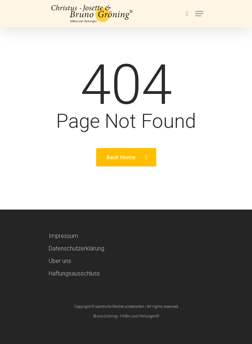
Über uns (60, 260)
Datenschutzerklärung (76, 248)
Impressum (63, 235)
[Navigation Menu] (199, 13)
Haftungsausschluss (74, 273)
